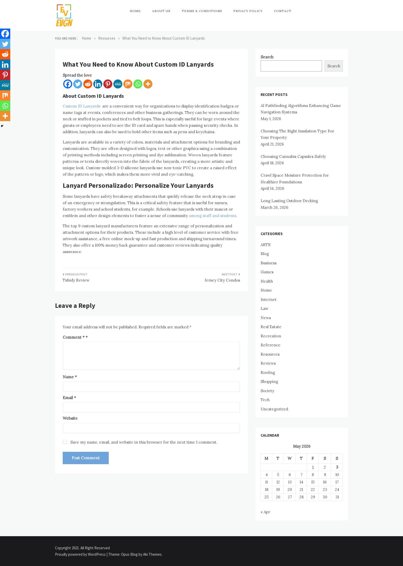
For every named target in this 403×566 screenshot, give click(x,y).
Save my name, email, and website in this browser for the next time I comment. (143, 442)
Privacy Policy (248, 11)
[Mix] (127, 83)
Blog (265, 253)
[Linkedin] (97, 83)
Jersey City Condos (222, 280)
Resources (270, 354)
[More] (147, 83)
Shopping (269, 381)
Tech (265, 399)
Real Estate (271, 326)
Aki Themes (152, 554)
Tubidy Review (76, 280)
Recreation (271, 336)
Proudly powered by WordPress (80, 554)
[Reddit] (87, 83)
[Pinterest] (107, 83)
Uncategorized (274, 409)
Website (70, 418)
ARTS (265, 244)
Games (267, 271)
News (266, 317)
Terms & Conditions (202, 11)
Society (267, 390)
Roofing (268, 372)
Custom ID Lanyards (81, 106)
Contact (282, 11)
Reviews (268, 363)
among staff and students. (212, 215)
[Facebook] (67, 83)
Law (264, 308)
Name (70, 376)
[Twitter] (77, 83)
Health (267, 281)
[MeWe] (117, 83)
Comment (74, 337)
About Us (161, 11)
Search (267, 57)
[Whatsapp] (137, 83)
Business (269, 262)
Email (69, 397)
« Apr (265, 511)
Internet (269, 299)
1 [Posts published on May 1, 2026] (313, 467)
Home (135, 11)
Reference (270, 345)
